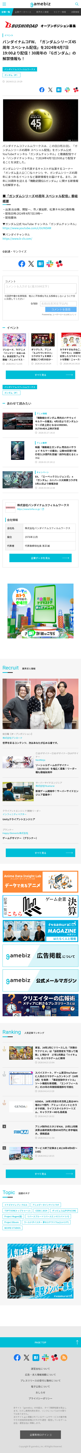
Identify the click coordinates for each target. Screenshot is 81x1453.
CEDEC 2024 (41, 1217)
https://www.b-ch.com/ (17, 238)
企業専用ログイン (40, 1434)
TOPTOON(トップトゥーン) (17, 1217)
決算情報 (75, 11)
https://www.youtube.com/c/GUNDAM (27, 228)
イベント (8, 35)
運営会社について (40, 1368)
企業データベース (23, 11)
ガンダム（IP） (11, 74)
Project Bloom (11, 1229)
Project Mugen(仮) (13, 1223)
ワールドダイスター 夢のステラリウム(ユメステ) (46, 1229)
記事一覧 (6, 11)
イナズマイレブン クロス (15, 1212)
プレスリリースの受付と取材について (40, 1380)
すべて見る (40, 382)
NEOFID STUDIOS (12, 1235)
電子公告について (40, 1386)
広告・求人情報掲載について (40, 1374)
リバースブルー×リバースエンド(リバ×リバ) (48, 1223)
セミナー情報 (60, 11)
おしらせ (40, 1392)
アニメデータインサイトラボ (46, 1212)
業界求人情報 (42, 11)
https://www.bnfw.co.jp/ (30, 516)
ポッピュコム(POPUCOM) (64, 1217)
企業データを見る (40, 565)
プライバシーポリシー (40, 1398)
